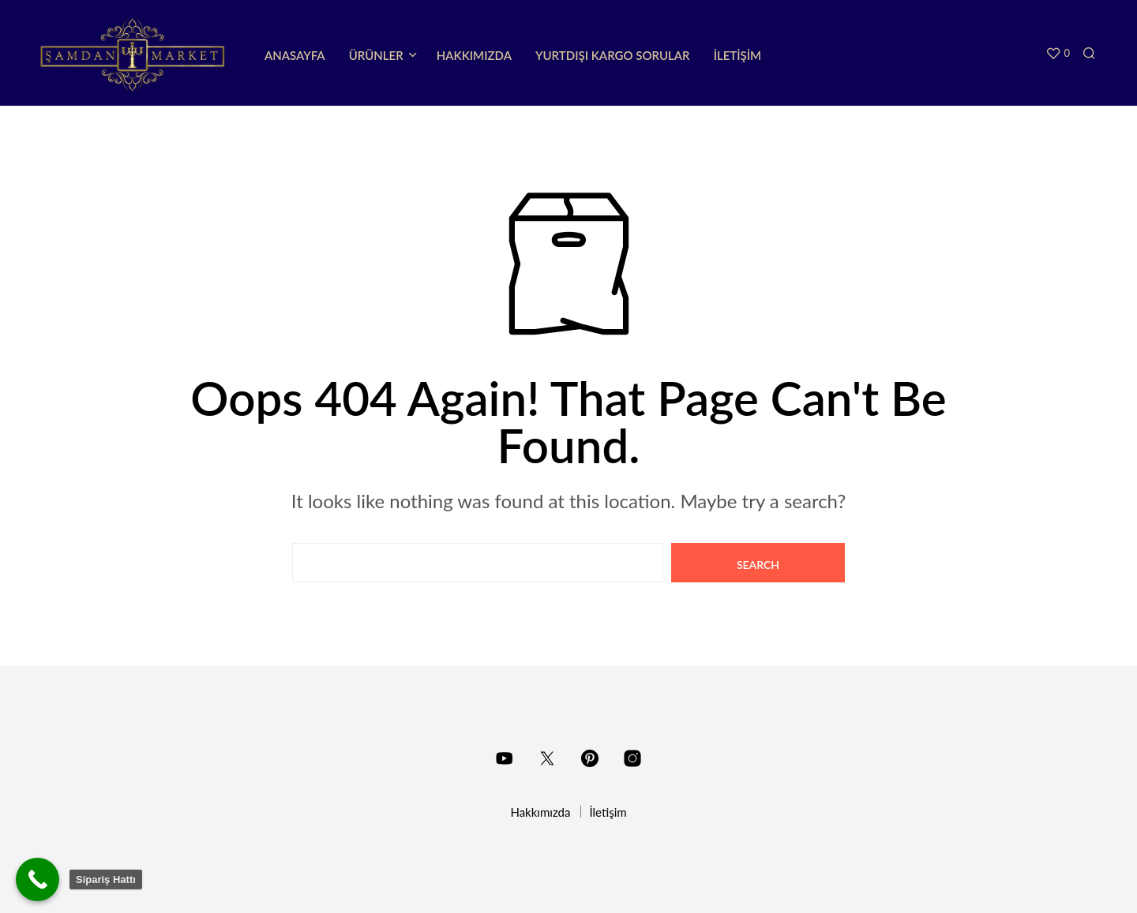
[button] (1057, 54)
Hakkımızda (474, 55)
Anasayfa (295, 55)
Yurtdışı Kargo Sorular (612, 55)
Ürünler (376, 55)
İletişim (738, 55)
